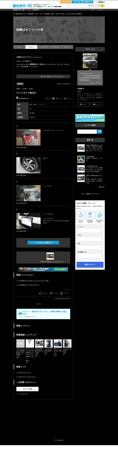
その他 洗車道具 (90, 156)
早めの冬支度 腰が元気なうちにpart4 (39, 350)
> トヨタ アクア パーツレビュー (26, 376)
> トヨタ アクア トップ (23, 372)
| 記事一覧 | (43, 76)
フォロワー (96, 104)
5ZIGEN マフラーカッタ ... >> (55, 76)
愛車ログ (28, 61)
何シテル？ (92, 82)
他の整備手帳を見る (22, 98)
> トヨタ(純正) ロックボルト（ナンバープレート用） (32, 280)
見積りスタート (90, 264)
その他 (57, 13)
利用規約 (88, 193)
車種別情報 (31, 13)
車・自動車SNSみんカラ (19, 13)
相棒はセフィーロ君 (29, 29)
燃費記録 (42, 64)
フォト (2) (60, 64)
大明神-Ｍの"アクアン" (24, 57)
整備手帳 (47, 13)
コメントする (27, 389)
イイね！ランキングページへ (62, 298)
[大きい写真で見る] (21, 147)
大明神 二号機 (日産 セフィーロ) (94, 145)
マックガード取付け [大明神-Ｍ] (73, 13)
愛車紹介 (31, 47)
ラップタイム (55, 47)
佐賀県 (79, 91)
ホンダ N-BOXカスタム (92, 166)
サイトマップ (95, 193)
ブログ (19, 47)
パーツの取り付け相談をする (43, 243)
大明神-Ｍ (80, 88)
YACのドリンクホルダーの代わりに (58, 350)
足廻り (52, 13)
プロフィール (20, 61)
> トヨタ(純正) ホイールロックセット (27, 285)
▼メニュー (67, 47)
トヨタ (36, 13)
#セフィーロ (88, 73)
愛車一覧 (101, 187)
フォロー (83, 104)
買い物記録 (25, 66)
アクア (41, 13)
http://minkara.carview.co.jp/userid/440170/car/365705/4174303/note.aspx (89, 78)
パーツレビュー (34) (22, 64)
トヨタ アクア (37, 57)
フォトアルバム (43, 47)
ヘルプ (95, 1)
